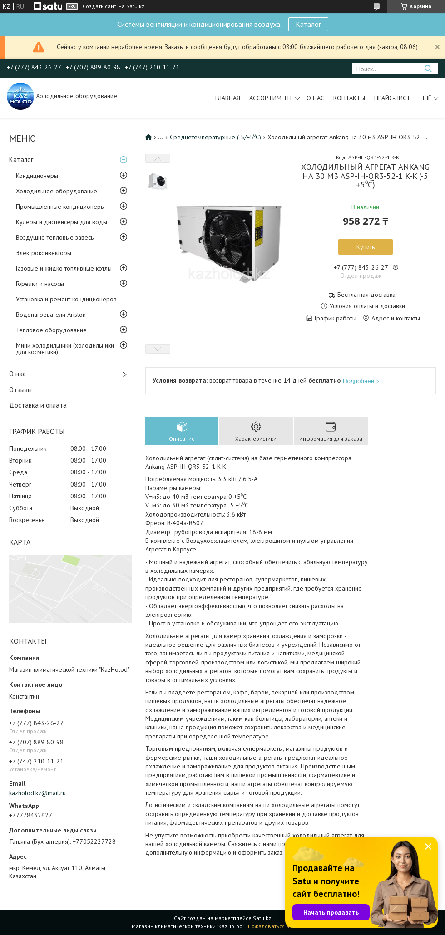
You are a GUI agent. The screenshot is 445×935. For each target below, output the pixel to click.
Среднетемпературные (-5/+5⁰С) (215, 137)
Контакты (349, 98)
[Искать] (428, 68)
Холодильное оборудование (56, 191)
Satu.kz (262, 918)
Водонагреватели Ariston (51, 314)
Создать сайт (99, 6)
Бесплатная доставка (366, 295)
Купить (365, 247)
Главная (227, 98)
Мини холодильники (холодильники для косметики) (65, 348)
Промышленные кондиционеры (60, 206)
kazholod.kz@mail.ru (37, 793)
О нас (315, 98)
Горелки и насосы (40, 284)
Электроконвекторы (43, 253)
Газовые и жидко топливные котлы (64, 268)
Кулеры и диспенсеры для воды (61, 222)
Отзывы (20, 389)
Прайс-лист (392, 98)
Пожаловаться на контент (281, 926)
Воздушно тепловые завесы (55, 237)
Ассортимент (271, 98)
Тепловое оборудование (51, 330)
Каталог (308, 24)
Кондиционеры (37, 176)
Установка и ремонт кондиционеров (66, 299)
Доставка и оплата (38, 405)
